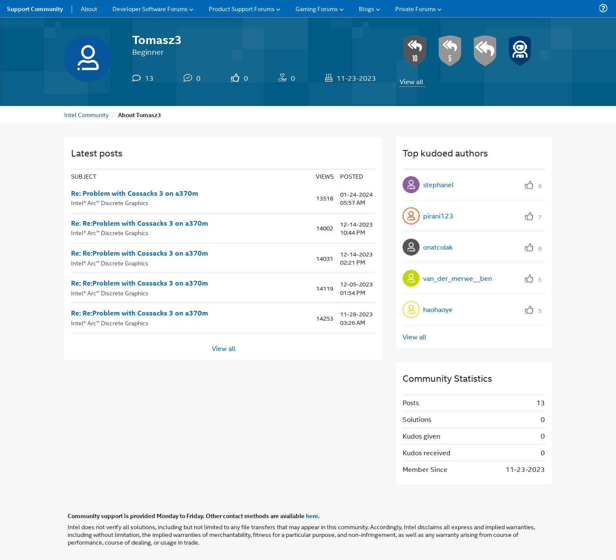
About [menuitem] (89, 8)
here (312, 515)
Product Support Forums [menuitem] (242, 8)
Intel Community (86, 114)
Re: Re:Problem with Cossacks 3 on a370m (139, 223)
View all (411, 81)
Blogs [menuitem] (366, 8)
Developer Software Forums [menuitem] (150, 8)
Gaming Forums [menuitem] (317, 8)
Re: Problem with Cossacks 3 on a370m (134, 193)
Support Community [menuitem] (35, 8)
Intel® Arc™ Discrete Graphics (109, 202)
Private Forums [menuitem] (415, 8)
